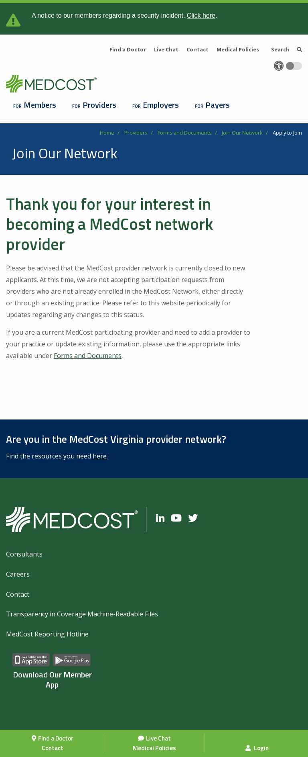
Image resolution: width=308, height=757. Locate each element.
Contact (52, 748)
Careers (18, 574)
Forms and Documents (185, 132)
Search (286, 49)
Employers (161, 104)
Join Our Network (242, 132)
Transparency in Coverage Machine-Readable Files (82, 614)
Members (40, 104)
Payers (217, 104)
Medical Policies (154, 748)
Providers (99, 104)
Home (107, 132)
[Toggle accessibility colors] (294, 66)
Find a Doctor (55, 738)
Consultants (24, 554)
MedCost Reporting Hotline (47, 634)
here (100, 456)
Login (257, 748)
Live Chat (158, 738)
